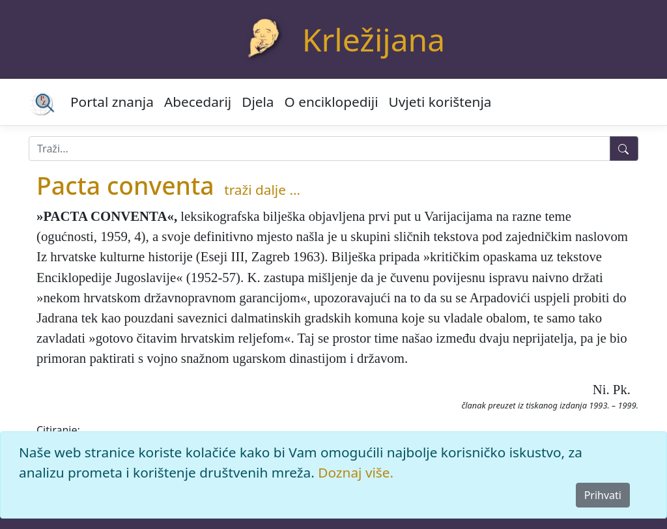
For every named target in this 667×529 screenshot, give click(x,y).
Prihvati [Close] (602, 495)
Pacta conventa (125, 185)
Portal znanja (112, 102)
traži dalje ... (262, 189)
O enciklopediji (331, 102)
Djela (258, 102)
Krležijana (373, 39)
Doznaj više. (355, 472)
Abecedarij (197, 102)
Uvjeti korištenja (440, 102)
